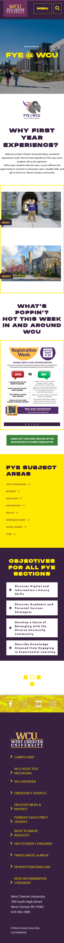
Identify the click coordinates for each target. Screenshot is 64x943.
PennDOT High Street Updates (31, 819)
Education (13, 498)
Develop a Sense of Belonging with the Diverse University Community (31, 627)
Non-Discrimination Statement (30, 880)
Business (12, 491)
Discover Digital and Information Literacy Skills (32, 590)
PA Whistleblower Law (32, 867)
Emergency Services (30, 793)
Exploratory (15, 505)
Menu (42, 8)
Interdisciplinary (17, 519)
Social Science (16, 526)
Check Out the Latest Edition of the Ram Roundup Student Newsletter (32, 440)
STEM (10, 534)
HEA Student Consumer (33, 843)
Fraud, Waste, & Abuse (31, 855)
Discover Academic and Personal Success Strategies (34, 608)
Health (11, 512)
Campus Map (24, 757)
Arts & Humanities (18, 484)
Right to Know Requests (26, 833)
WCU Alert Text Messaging (26, 771)
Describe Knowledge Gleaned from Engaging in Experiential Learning (35, 648)
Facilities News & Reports (27, 806)
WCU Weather (25, 781)
